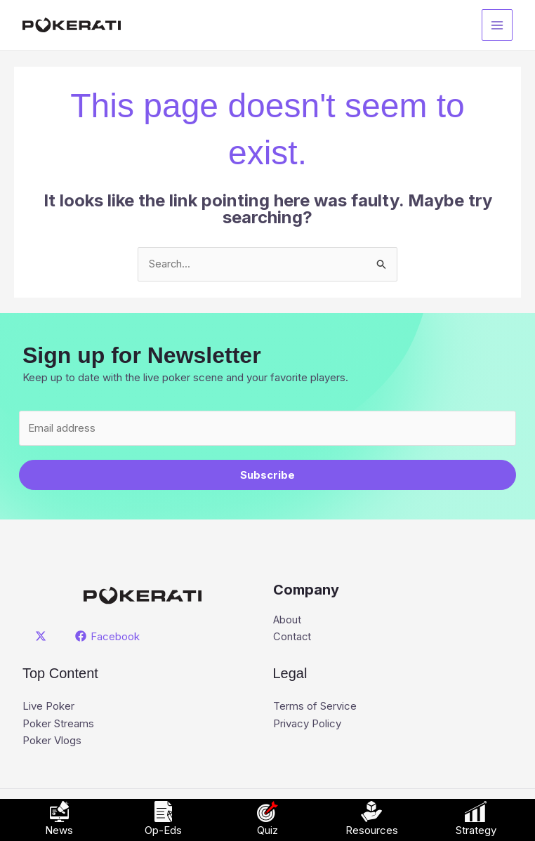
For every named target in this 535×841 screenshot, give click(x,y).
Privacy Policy (307, 724)
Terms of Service (315, 707)
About (287, 621)
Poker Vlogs (51, 741)
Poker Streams (58, 724)
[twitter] (43, 636)
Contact (292, 637)
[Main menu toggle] (497, 25)
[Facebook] (108, 636)
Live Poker (48, 707)
